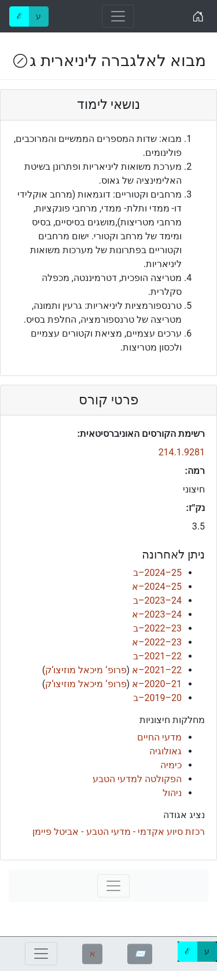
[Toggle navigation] (118, 16)
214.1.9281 (182, 452)
